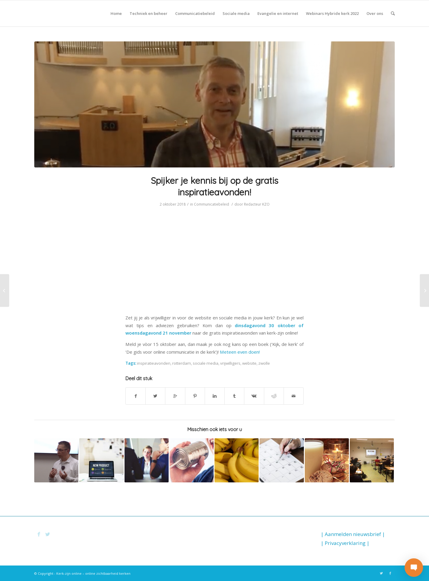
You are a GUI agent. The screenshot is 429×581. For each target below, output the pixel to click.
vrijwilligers (230, 363)
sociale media (205, 363)
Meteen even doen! (240, 352)
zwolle (264, 363)
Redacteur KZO (257, 204)
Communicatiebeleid (211, 204)
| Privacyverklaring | (345, 543)
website (249, 363)
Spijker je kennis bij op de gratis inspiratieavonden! (214, 186)
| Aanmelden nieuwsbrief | (353, 534)
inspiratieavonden (153, 363)
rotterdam (181, 363)
